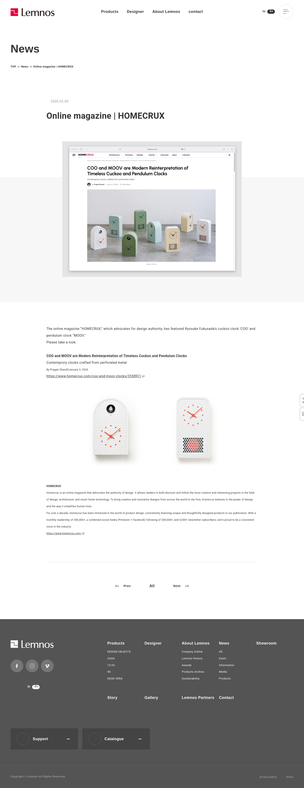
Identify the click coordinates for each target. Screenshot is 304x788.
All (152, 586)
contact (196, 12)
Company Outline (192, 651)
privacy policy (268, 777)
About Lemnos (166, 12)
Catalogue (122, 739)
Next (181, 586)
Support (51, 739)
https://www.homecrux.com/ (63, 533)
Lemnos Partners (198, 698)
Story (112, 698)
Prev (123, 586)
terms (289, 777)
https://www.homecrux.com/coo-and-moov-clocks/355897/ (93, 376)
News (24, 66)
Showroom (266, 643)
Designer (135, 12)
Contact (226, 698)
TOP (13, 66)
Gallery (151, 698)
